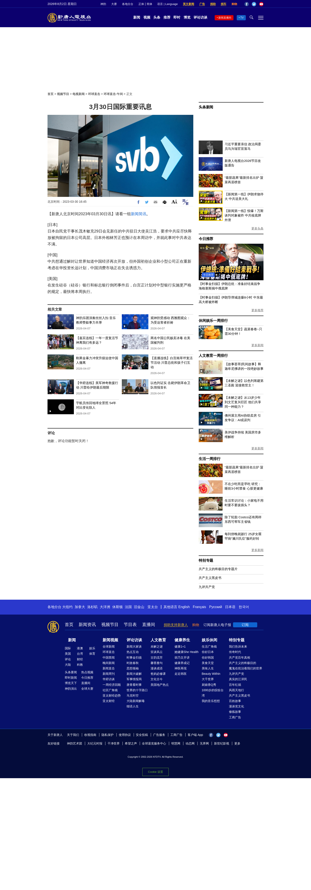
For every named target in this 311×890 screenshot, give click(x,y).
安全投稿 (142, 735)
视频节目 (63, 94)
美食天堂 (208, 663)
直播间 (148, 624)
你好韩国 (208, 657)
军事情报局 (134, 679)
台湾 (80, 653)
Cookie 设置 (155, 771)
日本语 (230, 607)
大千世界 (208, 679)
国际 (68, 648)
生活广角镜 (209, 646)
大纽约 (67, 607)
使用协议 (125, 735)
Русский (215, 607)
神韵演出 (71, 688)
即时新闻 (71, 677)
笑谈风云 (157, 652)
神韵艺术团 (74, 743)
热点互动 (133, 652)
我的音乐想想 (211, 701)
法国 (128, 607)
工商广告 (235, 717)
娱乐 (92, 648)
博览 (187, 17)
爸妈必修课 (158, 673)
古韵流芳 (157, 657)
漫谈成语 (157, 668)
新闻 (136, 17)
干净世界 (114, 743)
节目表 (130, 624)
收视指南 (90, 735)
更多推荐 (257, 310)
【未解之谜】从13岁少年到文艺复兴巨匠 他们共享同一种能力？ (243, 402)
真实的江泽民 (238, 679)
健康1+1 (180, 646)
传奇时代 (235, 652)
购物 (234, 4)
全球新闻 (109, 646)
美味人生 (208, 668)
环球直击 (94, 94)
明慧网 (175, 743)
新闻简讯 (138, 214)
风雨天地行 (236, 690)
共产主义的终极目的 (242, 663)
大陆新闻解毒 (136, 701)
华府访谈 (109, 679)
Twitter (254, 4)
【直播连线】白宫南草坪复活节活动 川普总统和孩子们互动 (172, 362)
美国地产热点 (160, 684)
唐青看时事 (134, 684)
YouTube (261, 4)
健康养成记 (182, 663)
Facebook (246, 4)
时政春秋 (133, 663)
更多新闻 (257, 345)
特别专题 (206, 560)
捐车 (223, 4)
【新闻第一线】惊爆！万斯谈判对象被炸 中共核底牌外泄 (244, 215)
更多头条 (257, 228)
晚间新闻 (109, 663)
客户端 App (195, 735)
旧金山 (139, 607)
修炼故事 (235, 711)
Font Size (174, 201)
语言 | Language (167, 4)
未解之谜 (157, 646)
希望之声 (131, 743)
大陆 (68, 664)
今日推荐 (206, 239)
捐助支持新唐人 (176, 625)
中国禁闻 (109, 657)
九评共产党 (207, 587)
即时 (176, 17)
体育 (92, 653)
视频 (146, 17)
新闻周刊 (109, 673)
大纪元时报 (94, 743)
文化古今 (157, 679)
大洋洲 (105, 607)
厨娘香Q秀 (209, 684)
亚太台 (153, 607)
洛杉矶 (92, 607)
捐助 (213, 4)
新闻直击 (109, 668)
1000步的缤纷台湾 (213, 692)
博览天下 (71, 683)
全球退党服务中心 (154, 743)
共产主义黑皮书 (210, 578)
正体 (141, 4)
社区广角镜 (110, 690)
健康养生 (182, 640)
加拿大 (80, 607)
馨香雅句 (157, 663)
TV (242, 17)
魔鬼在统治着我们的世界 (245, 668)
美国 (68, 653)
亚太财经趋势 (112, 695)
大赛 (114, 4)
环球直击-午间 (113, 94)
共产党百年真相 (239, 657)
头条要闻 (71, 672)
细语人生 (133, 706)
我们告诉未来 (238, 646)
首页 (51, 94)
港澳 (80, 648)
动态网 (190, 743)
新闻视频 (110, 640)
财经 (80, 659)
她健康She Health (186, 652)
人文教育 (158, 640)
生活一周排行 (210, 459)
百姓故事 (235, 701)
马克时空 (133, 695)
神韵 (103, 4)
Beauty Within (211, 673)
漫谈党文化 (236, 706)
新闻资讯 (87, 624)
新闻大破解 (134, 673)
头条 (156, 17)
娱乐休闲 (209, 640)
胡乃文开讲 (182, 657)
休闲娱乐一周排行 (213, 321)
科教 (80, 664)
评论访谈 (200, 17)
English (184, 607)
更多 (237, 743)
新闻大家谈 (134, 646)
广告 (202, 4)
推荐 (166, 17)
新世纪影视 (221, 743)
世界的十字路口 (137, 690)
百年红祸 (235, 684)
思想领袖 (133, 668)
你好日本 (208, 652)
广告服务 (159, 735)
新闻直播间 (224, 17)
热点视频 (87, 672)
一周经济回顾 (112, 684)
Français (199, 607)
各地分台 (127, 4)
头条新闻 (206, 107)
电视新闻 (79, 94)
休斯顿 (117, 607)
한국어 (244, 607)
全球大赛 (87, 688)
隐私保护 (108, 735)
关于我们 (73, 735)
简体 (149, 4)
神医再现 (181, 668)
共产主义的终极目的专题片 (218, 569)
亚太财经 (109, 701)
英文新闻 (188, 4)
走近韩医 (181, 673)
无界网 (204, 743)
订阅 (245, 625)
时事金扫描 (134, 657)
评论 (68, 659)
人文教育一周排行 (213, 356)
